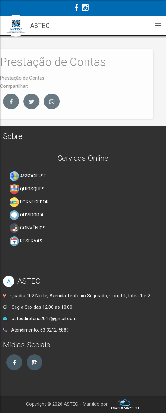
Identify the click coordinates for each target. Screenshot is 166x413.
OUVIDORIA (27, 215)
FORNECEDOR (29, 202)
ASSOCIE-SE (28, 176)
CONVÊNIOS (28, 228)
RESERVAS (26, 241)
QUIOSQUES (27, 189)
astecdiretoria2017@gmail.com (44, 318)
